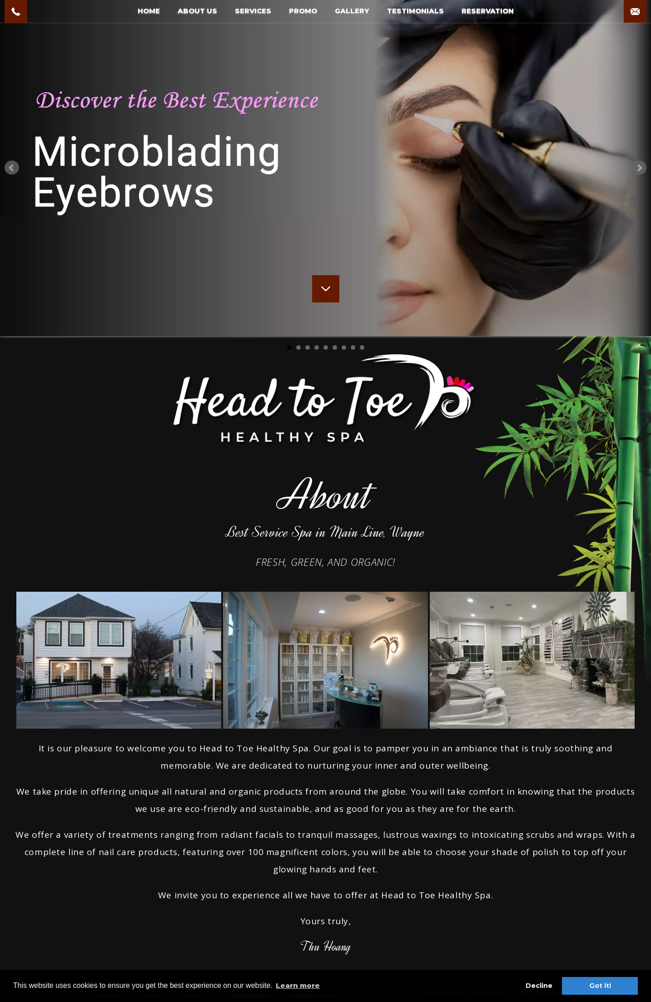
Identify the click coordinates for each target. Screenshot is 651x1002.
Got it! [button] (600, 986)
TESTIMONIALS (415, 10)
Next (639, 168)
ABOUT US (197, 10)
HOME (149, 10)
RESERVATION (488, 10)
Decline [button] (539, 986)
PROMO (303, 10)
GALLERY (352, 10)
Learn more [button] (298, 985)
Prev (12, 168)
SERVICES (253, 10)
